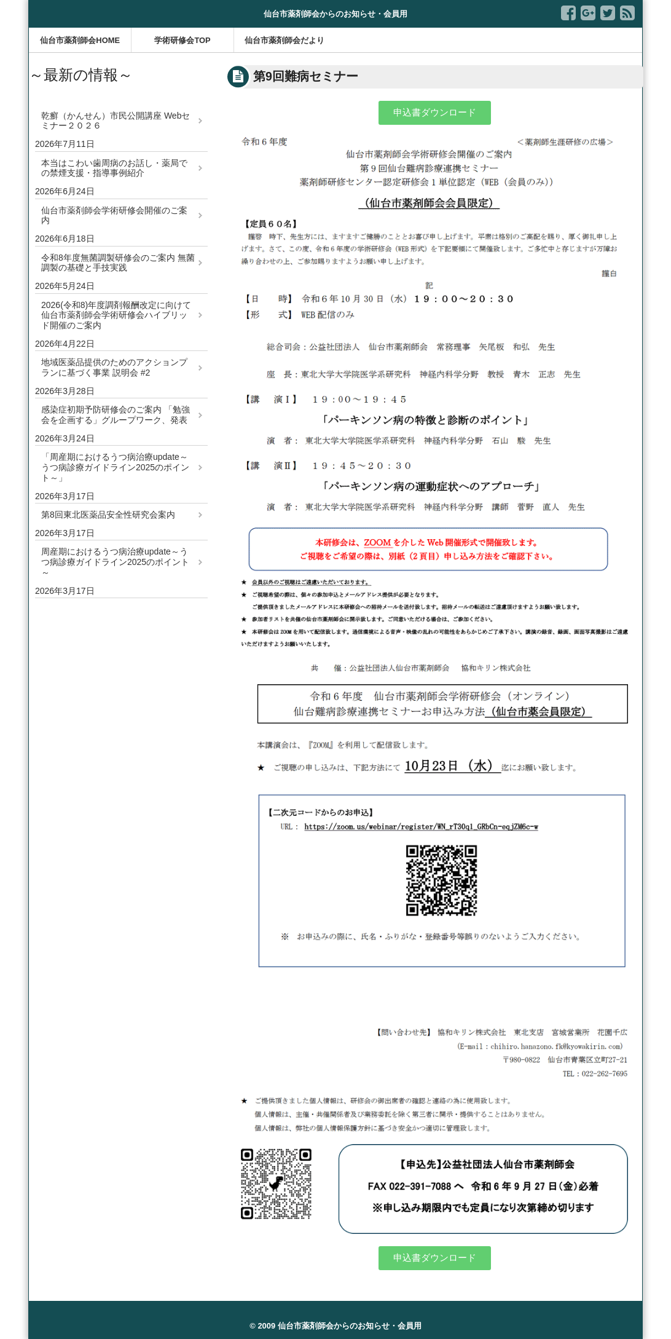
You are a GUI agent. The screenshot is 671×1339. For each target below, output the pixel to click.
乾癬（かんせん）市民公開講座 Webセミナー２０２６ (115, 121)
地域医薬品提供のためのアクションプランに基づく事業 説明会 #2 (114, 367)
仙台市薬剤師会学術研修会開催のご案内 (114, 215)
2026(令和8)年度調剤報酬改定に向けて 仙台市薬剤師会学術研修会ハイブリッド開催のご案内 (116, 315)
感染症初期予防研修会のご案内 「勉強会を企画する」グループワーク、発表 (115, 415)
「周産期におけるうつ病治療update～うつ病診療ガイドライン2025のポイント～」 (115, 467)
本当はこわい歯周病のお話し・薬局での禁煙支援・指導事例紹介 (114, 168)
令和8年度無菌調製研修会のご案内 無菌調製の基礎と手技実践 (118, 263)
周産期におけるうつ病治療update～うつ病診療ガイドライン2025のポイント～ (115, 562)
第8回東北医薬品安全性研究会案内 (108, 514)
